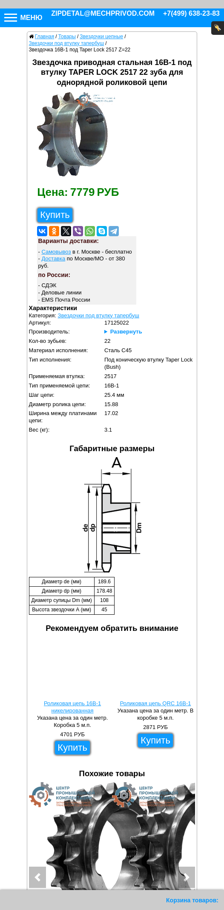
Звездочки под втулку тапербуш (98, 315)
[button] (37, 877)
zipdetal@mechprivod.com (103, 13)
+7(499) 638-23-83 (191, 13)
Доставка (53, 258)
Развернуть (126, 331)
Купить (55, 214)
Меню (23, 17)
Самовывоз (56, 252)
